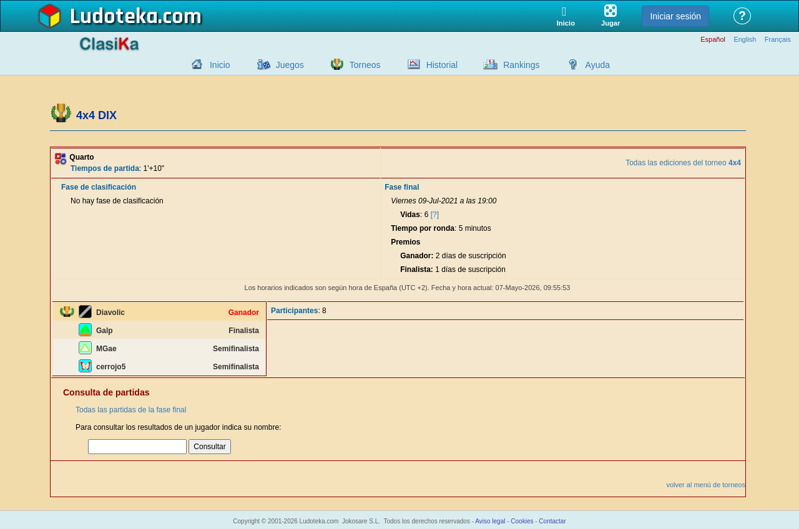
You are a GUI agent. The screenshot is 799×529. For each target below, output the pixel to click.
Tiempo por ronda (422, 228)
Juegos (290, 65)
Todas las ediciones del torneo (683, 162)
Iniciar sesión (675, 16)
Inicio (220, 65)
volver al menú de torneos (705, 484)
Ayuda (598, 65)
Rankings (521, 65)
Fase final (402, 187)
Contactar (552, 521)
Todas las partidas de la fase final (131, 409)
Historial (442, 65)
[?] (435, 214)
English (744, 39)
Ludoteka (114, 17)
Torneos (365, 65)
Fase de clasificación (98, 187)
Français (778, 39)
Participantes (294, 310)
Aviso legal (490, 521)
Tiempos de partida (105, 168)
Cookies (522, 521)
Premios (405, 242)
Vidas (410, 214)
